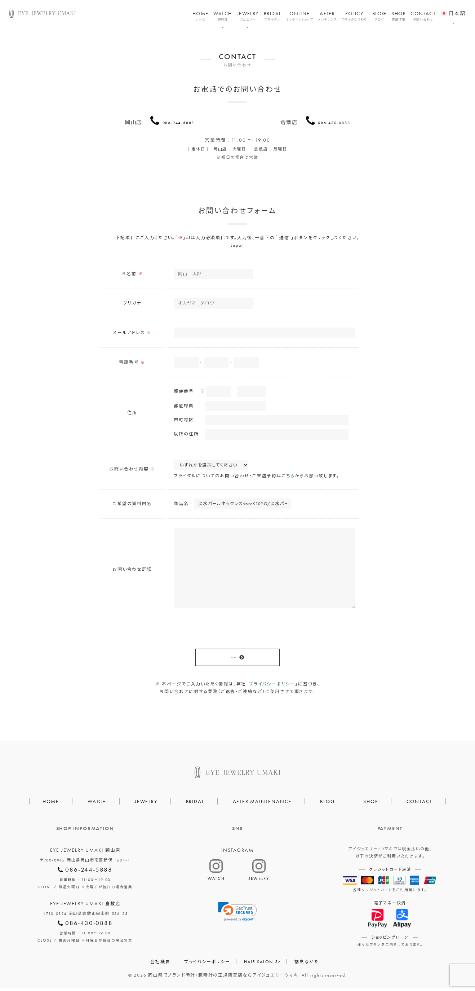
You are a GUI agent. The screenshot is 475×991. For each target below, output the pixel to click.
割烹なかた (306, 965)
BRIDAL (272, 16)
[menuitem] (453, 8)
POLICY (354, 16)
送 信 (233, 659)
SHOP (398, 16)
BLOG (379, 16)
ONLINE (299, 16)
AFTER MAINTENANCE (262, 804)
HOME (200, 16)
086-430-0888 (334, 122)
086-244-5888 (178, 122)
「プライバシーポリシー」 (272, 687)
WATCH (222, 16)
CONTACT (423, 16)
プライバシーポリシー (207, 965)
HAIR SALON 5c (262, 965)
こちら (288, 477)
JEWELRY (248, 16)
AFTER (327, 16)
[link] (237, 915)
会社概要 (160, 965)
